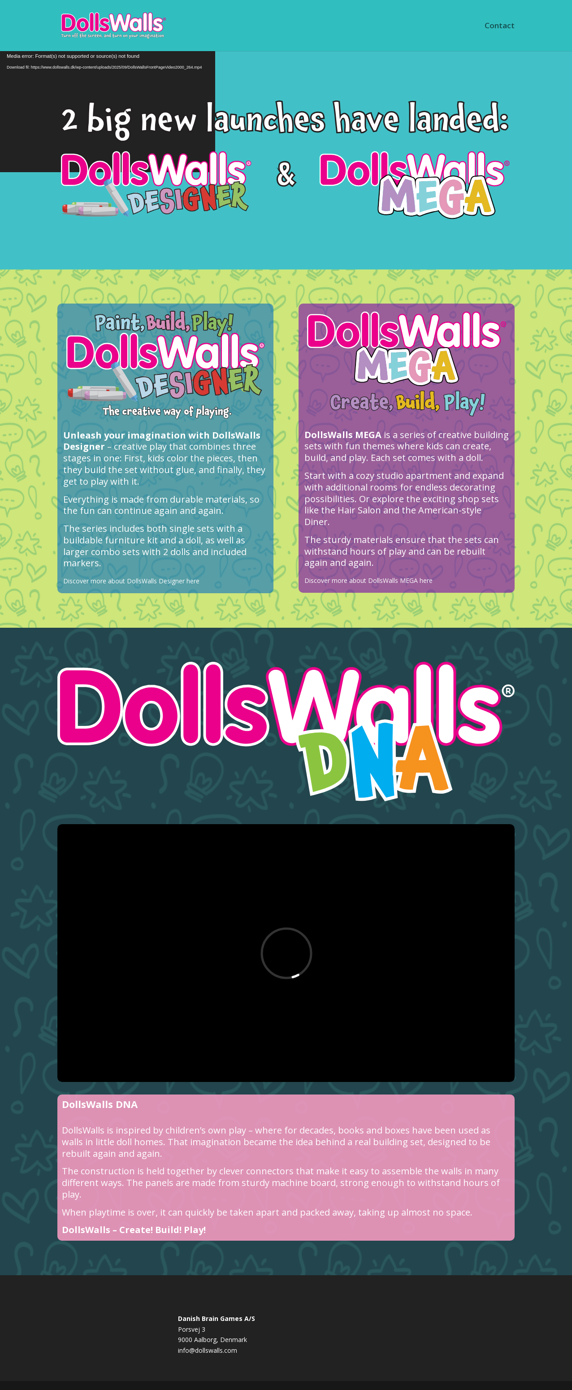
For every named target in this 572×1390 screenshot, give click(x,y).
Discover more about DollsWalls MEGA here (368, 580)
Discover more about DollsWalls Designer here (131, 581)
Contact (500, 26)
